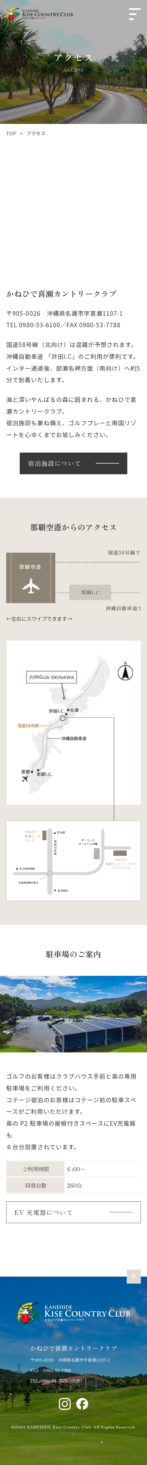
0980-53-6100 (39, 324)
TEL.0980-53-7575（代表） (57, 1380)
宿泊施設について (54, 462)
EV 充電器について (43, 1212)
